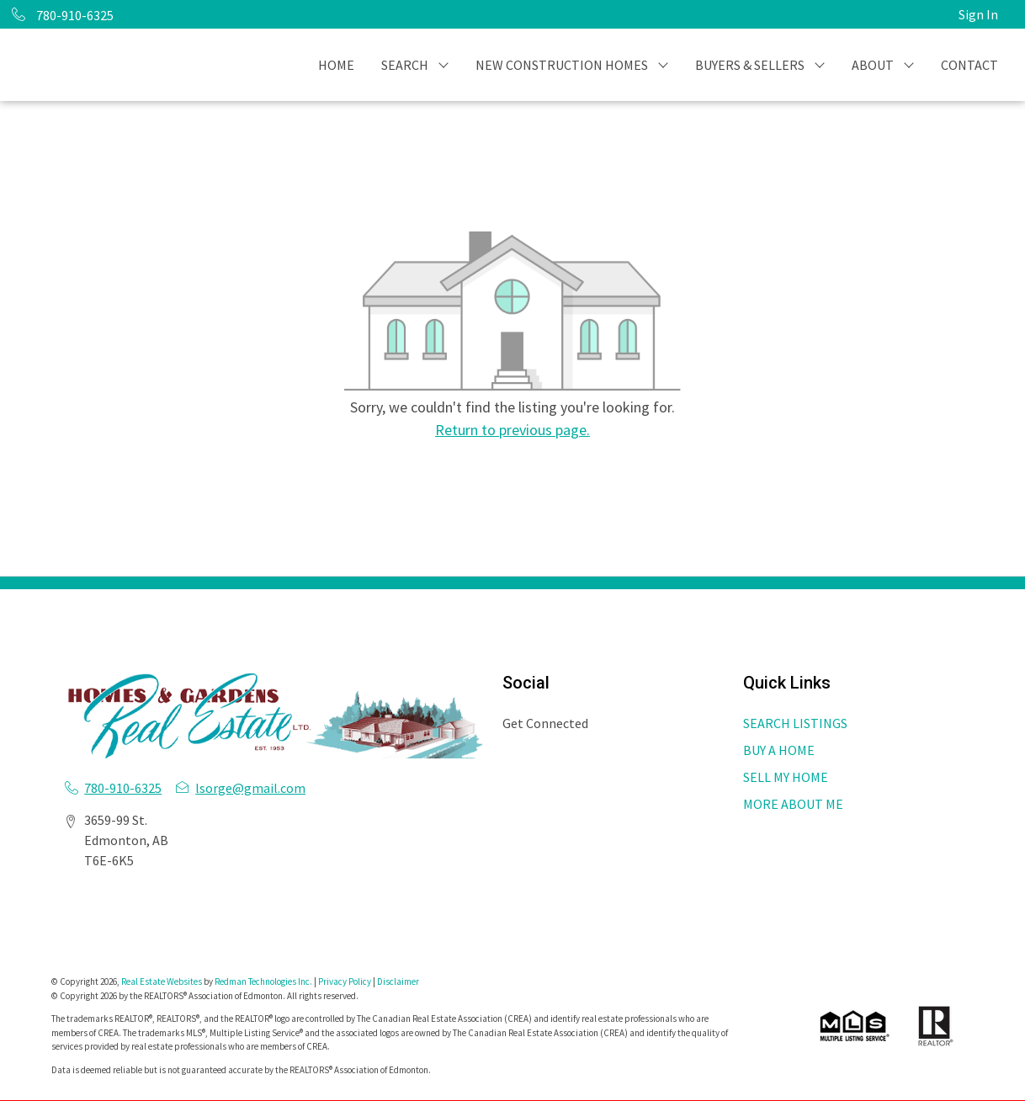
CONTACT (969, 64)
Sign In (978, 14)
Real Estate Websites (162, 981)
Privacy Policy (344, 981)
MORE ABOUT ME (793, 803)
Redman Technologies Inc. (264, 981)
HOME (336, 64)
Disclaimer (398, 981)
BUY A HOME (779, 750)
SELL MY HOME (785, 777)
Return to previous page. (512, 429)
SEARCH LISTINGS (795, 723)
